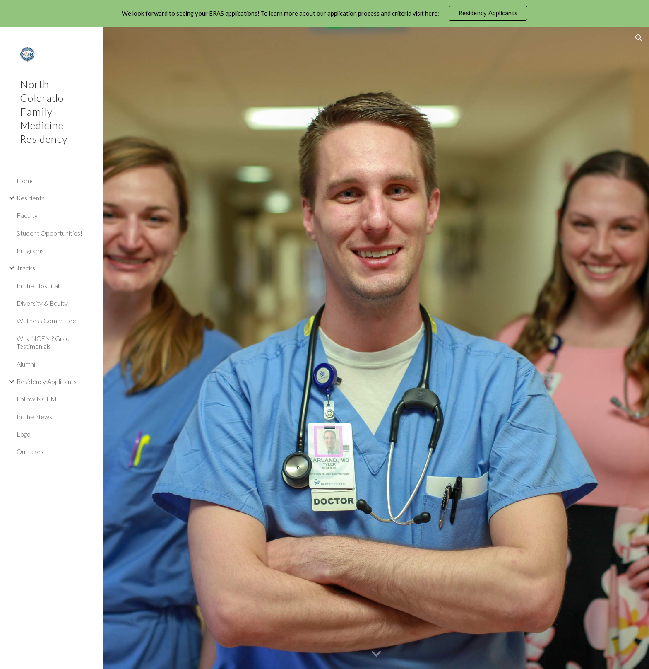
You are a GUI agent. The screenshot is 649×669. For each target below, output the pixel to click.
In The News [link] (34, 416)
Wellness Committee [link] (46, 320)
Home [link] (26, 180)
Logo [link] (24, 434)
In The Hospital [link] (38, 286)
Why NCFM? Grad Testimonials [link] (43, 342)
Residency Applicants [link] (47, 381)
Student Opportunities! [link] (49, 233)
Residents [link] (31, 198)
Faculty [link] (27, 215)
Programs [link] (30, 250)
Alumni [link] (26, 364)
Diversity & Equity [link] (42, 303)
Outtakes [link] (30, 451)
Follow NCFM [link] (37, 399)
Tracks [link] (26, 268)
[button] (639, 38)
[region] (324, 13)
